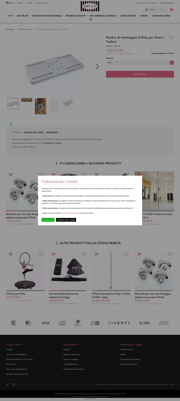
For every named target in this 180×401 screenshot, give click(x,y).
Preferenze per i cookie (66, 220)
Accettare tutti (48, 220)
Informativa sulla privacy (68, 213)
